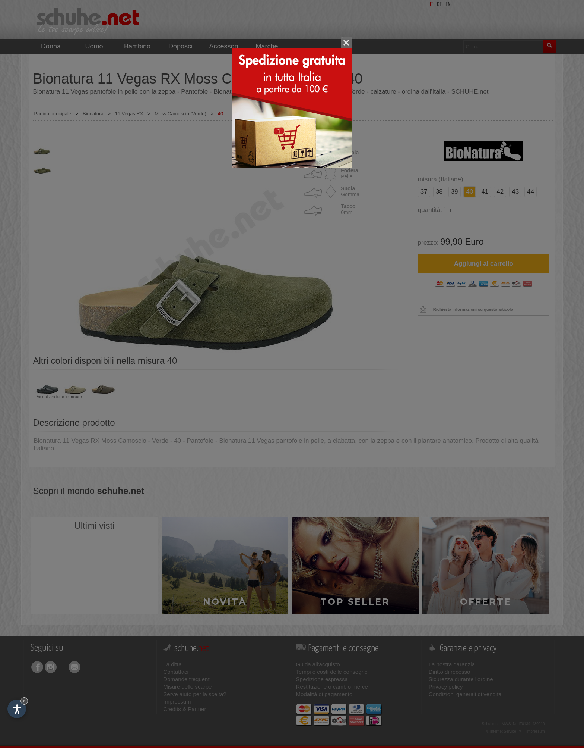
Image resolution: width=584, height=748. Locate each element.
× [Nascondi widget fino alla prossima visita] (24, 701)
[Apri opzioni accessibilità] (16, 709)
